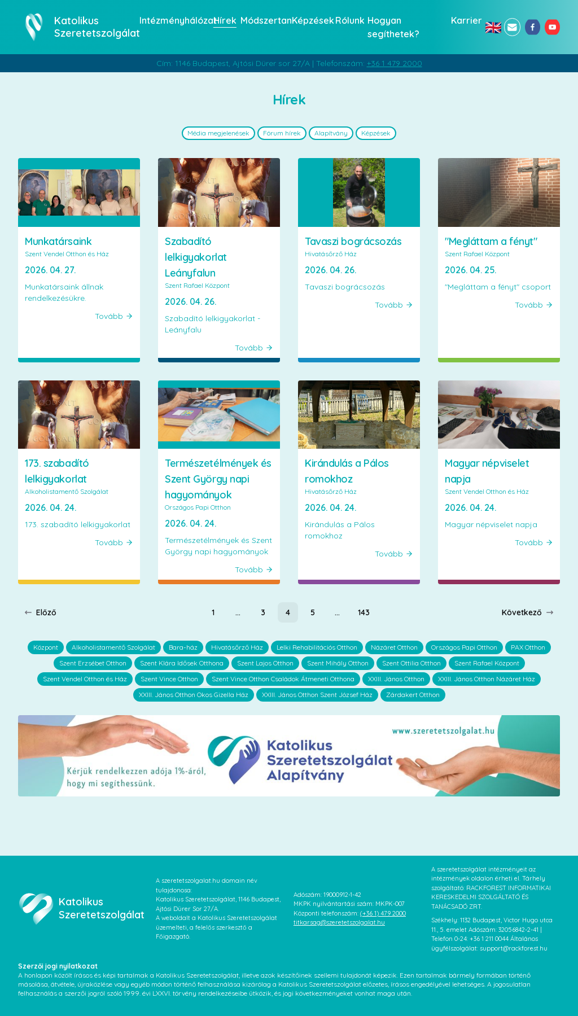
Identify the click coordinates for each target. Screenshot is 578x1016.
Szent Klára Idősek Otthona (182, 663)
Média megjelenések (218, 133)
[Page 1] (213, 612)
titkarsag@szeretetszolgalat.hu (339, 922)
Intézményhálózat (173, 20)
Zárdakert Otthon (413, 694)
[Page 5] (313, 612)
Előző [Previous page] (40, 612)
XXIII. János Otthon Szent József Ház (317, 694)
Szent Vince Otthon (169, 679)
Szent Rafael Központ (486, 663)
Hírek (223, 20)
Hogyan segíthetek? (393, 27)
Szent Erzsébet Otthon (92, 663)
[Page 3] (263, 612)
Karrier (464, 20)
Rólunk (348, 20)
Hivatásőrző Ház (237, 647)
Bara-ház (183, 647)
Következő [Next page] (528, 612)
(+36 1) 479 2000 (383, 913)
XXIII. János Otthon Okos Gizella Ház (193, 694)
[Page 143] (363, 612)
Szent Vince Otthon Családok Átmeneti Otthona (283, 679)
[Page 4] (288, 612)
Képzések (310, 20)
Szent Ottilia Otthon (411, 663)
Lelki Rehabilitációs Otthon (317, 647)
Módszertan (262, 20)
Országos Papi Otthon (464, 647)
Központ (45, 647)
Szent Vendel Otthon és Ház (85, 679)
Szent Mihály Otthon (338, 663)
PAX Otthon (528, 647)
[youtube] (552, 27)
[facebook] (532, 27)
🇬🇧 (492, 27)
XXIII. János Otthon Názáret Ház (486, 679)
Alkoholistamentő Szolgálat (113, 647)
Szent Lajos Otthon (265, 663)
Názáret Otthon (394, 647)
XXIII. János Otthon (396, 679)
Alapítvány (331, 133)
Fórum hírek (282, 133)
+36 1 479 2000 (394, 63)
